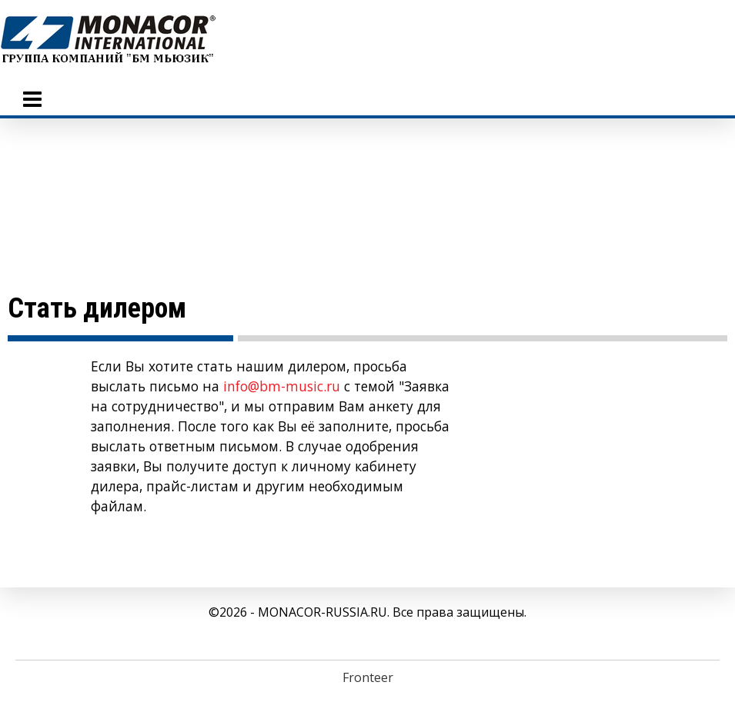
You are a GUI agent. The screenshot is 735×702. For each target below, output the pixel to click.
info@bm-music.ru (281, 386)
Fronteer (367, 677)
